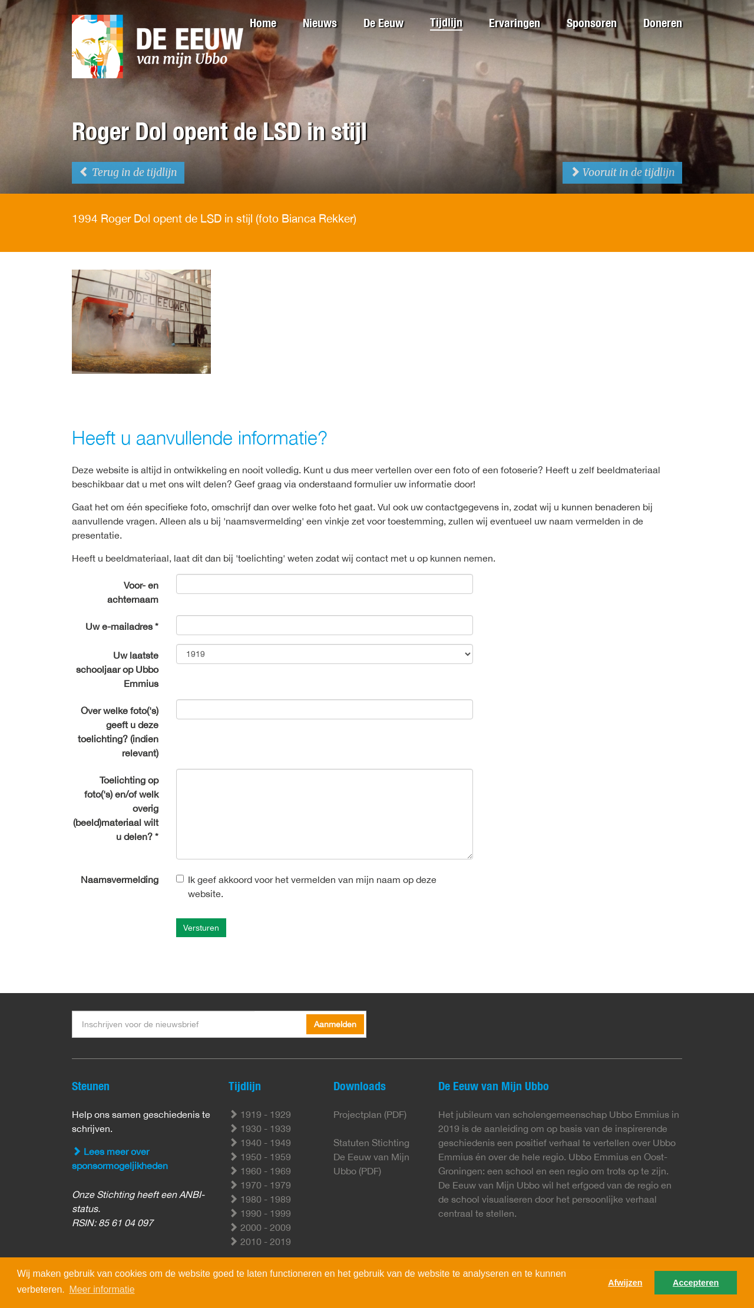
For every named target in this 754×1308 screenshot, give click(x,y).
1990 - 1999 (260, 1213)
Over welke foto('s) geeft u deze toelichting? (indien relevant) (118, 731)
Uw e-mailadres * (121, 626)
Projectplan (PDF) (369, 1114)
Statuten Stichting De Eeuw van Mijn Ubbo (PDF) (371, 1156)
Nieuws (320, 22)
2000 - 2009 (260, 1227)
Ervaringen (514, 22)
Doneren (662, 22)
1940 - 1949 (260, 1142)
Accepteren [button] (696, 1282)
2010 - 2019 (260, 1241)
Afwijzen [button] (625, 1282)
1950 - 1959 (260, 1156)
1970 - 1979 (260, 1185)
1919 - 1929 (260, 1114)
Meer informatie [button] (101, 1289)
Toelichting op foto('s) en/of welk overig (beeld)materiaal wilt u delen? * (115, 808)
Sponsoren (592, 22)
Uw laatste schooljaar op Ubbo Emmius (117, 669)
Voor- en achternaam (132, 592)
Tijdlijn (446, 22)
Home (263, 22)
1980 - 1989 (260, 1199)
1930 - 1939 (260, 1128)
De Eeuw (383, 22)
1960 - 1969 (260, 1171)
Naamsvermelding (119, 879)
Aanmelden (335, 1024)
